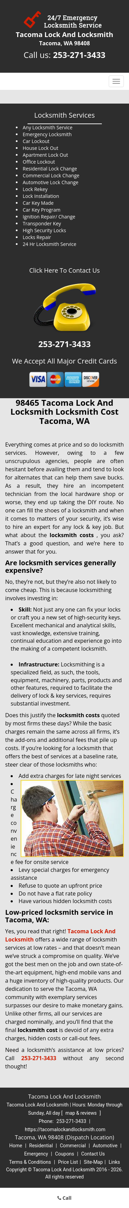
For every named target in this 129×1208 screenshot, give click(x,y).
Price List (68, 1162)
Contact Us (93, 1154)
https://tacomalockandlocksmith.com (65, 1129)
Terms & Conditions (30, 1162)
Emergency (36, 1154)
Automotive (105, 1145)
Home (15, 1145)
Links (114, 1162)
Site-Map (93, 1162)
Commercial (73, 1145)
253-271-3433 (79, 54)
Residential (41, 1145)
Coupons (64, 1154)
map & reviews (81, 1113)
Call (64, 1198)
